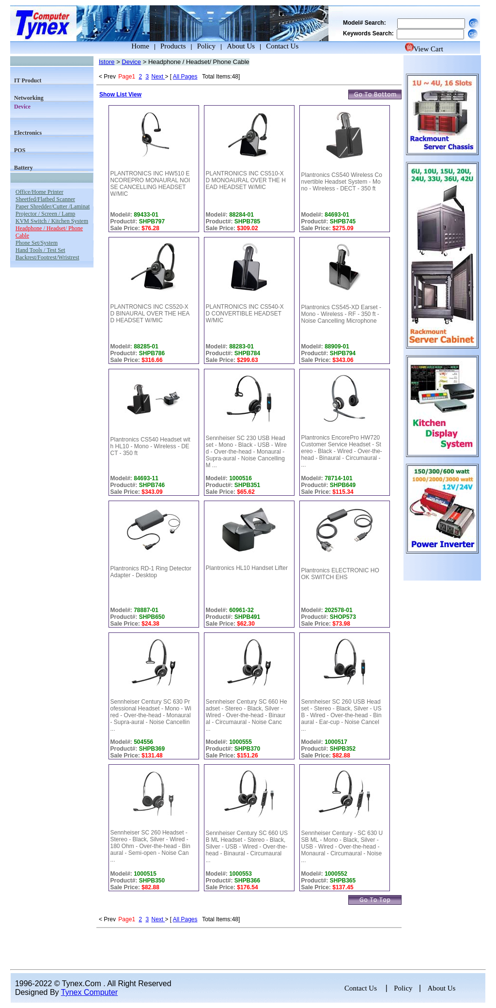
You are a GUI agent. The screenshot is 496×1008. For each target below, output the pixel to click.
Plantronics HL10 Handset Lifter (247, 568)
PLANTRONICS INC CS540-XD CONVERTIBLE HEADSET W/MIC (245, 313)
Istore (107, 61)
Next (158, 76)
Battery (23, 167)
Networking (29, 97)
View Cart (424, 49)
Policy (206, 46)
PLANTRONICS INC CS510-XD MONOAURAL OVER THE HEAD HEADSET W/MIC (246, 180)
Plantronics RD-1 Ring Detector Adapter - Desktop (150, 572)
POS (19, 150)
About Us (241, 46)
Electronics (28, 132)
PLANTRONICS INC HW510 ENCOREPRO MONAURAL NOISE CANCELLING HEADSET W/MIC (150, 183)
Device (131, 61)
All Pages (185, 76)
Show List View (120, 94)
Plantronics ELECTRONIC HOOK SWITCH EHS (340, 574)
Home (131, 46)
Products (173, 46)
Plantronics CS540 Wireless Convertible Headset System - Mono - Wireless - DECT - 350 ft (341, 182)
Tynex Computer (89, 992)
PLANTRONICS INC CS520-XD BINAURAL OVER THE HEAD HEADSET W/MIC (150, 313)
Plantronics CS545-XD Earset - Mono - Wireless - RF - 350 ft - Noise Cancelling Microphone (341, 314)
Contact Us (282, 46)
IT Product (28, 80)
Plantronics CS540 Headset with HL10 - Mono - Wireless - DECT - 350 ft (150, 446)
